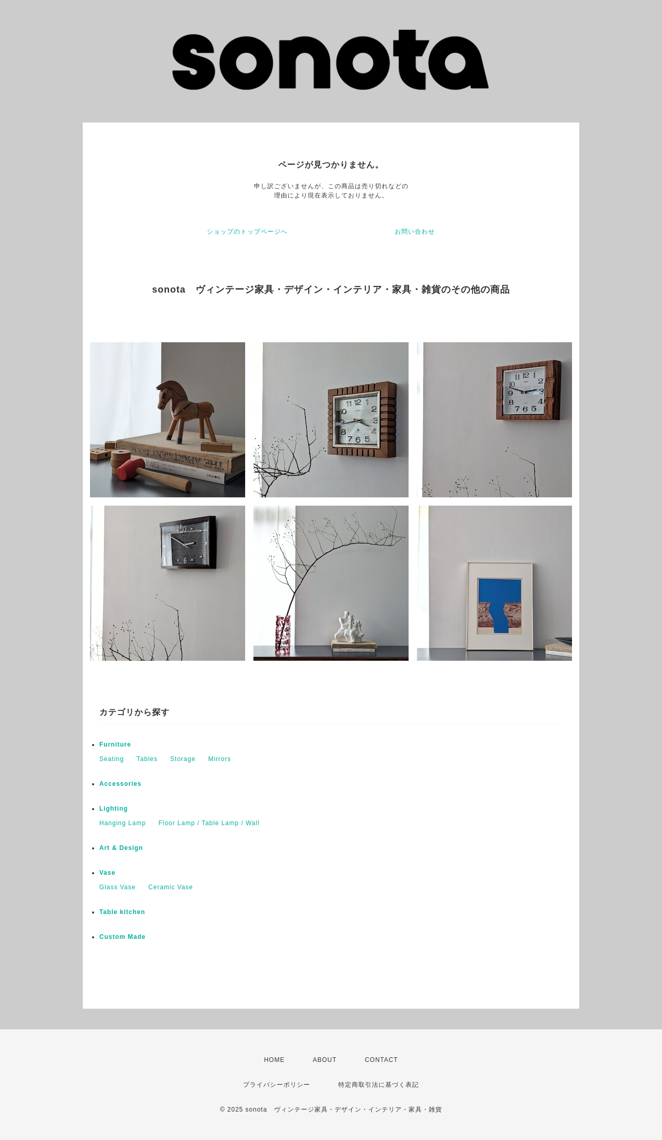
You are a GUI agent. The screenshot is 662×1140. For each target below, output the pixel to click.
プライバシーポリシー (276, 1084)
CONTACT (381, 1059)
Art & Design (121, 848)
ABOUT (325, 1059)
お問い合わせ (415, 231)
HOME (274, 1059)
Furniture (115, 744)
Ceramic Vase (170, 887)
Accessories (120, 783)
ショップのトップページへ (247, 231)
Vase (107, 872)
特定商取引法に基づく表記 (378, 1084)
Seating (111, 759)
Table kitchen (122, 912)
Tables (147, 759)
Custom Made (122, 936)
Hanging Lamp (122, 823)
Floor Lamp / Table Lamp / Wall (208, 823)
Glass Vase (117, 887)
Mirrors (219, 759)
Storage (182, 759)
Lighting (113, 808)
